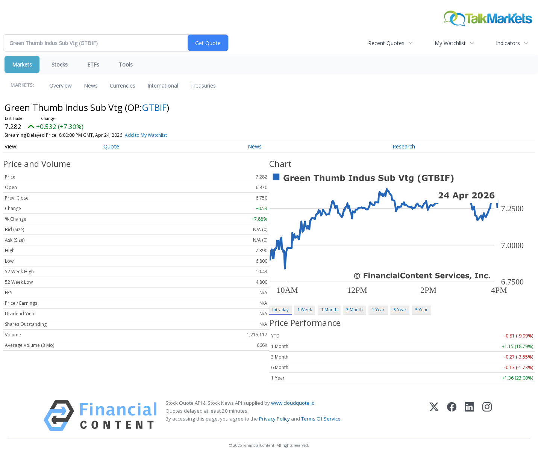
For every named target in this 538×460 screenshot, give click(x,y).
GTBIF (154, 107)
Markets (22, 64)
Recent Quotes (386, 43)
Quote (111, 146)
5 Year (421, 309)
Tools (126, 64)
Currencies (122, 85)
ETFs (93, 64)
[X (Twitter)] (434, 415)
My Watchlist (450, 43)
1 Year (378, 309)
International (162, 85)
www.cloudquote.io (293, 402)
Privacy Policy (274, 418)
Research (404, 146)
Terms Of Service (321, 418)
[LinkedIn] (469, 415)
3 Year (400, 309)
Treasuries (203, 85)
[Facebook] (451, 415)
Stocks (60, 64)
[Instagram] (487, 415)
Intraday (280, 309)
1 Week (304, 309)
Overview (60, 85)
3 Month (354, 309)
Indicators (508, 43)
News (91, 85)
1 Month (329, 309)
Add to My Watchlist (159, 135)
